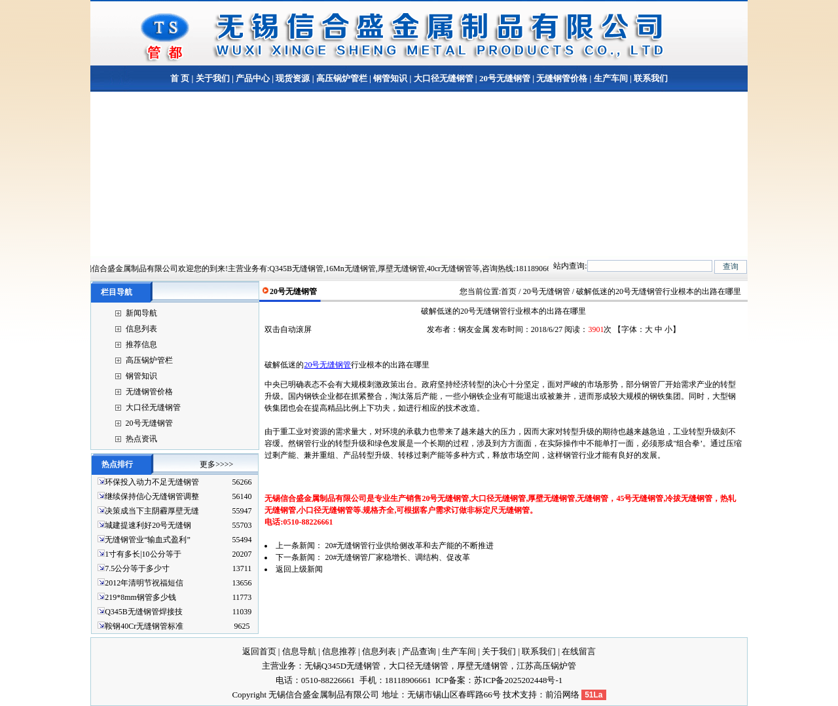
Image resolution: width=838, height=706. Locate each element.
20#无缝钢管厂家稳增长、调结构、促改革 (397, 557)
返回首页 (259, 651)
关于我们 (213, 78)
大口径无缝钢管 (443, 78)
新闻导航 (141, 313)
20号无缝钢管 (504, 78)
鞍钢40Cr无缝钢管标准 (144, 626)
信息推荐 (339, 651)
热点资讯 (141, 438)
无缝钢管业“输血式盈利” (148, 539)
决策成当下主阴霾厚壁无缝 (152, 510)
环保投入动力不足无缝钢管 (152, 482)
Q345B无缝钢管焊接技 (144, 611)
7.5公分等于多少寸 (137, 568)
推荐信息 (141, 344)
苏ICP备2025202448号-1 (518, 680)
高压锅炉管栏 (341, 78)
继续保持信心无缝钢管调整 (152, 496)
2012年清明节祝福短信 (144, 582)
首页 (509, 291)
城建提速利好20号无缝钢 (148, 525)
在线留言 (579, 651)
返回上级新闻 (299, 569)
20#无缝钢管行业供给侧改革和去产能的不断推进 (409, 545)
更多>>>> (216, 464)
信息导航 (299, 651)
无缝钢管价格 (561, 78)
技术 (511, 694)
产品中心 (253, 78)
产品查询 (419, 651)
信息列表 (141, 328)
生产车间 (611, 78)
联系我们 (650, 78)
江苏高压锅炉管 (546, 666)
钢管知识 (390, 78)
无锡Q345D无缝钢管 (342, 666)
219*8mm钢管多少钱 (140, 597)
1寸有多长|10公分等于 (143, 554)
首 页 (179, 78)
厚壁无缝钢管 (482, 666)
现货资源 (293, 78)
